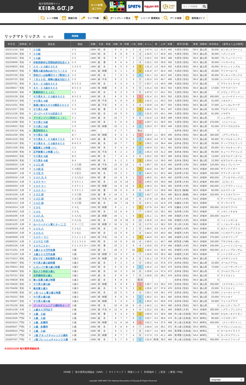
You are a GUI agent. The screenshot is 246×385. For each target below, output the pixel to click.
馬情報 (75, 36)
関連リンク (134, 372)
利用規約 (149, 372)
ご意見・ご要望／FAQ (170, 372)
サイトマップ (116, 372)
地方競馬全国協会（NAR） (89, 372)
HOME (67, 372)
